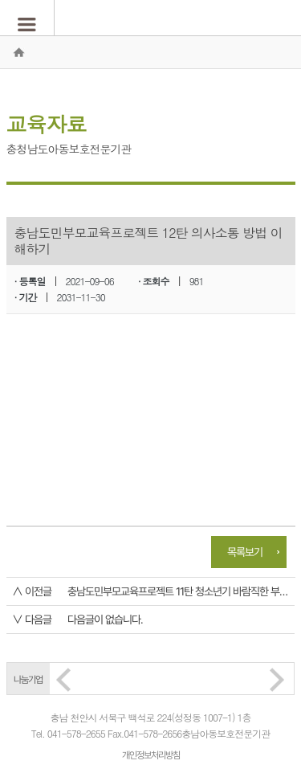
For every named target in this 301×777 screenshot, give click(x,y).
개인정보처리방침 (151, 755)
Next (277, 680)
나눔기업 (28, 679)
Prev (63, 680)
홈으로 (18, 52)
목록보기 (244, 552)
